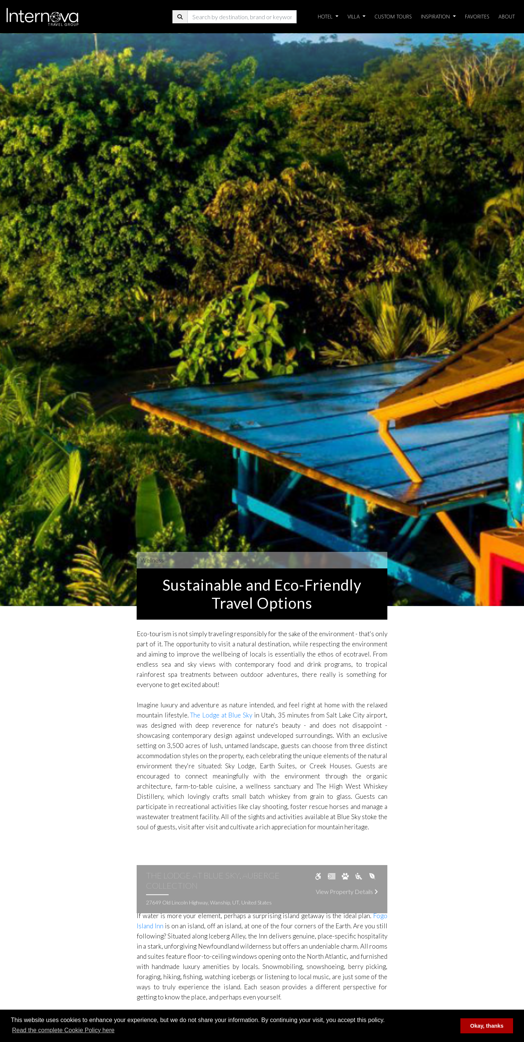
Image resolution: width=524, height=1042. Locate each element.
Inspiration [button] (436, 16)
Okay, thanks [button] (487, 1026)
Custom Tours (393, 16)
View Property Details (347, 900)
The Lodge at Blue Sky (221, 715)
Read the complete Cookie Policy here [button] (63, 1030)
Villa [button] (354, 16)
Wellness (152, 560)
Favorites (477, 16)
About (506, 16)
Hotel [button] (326, 16)
